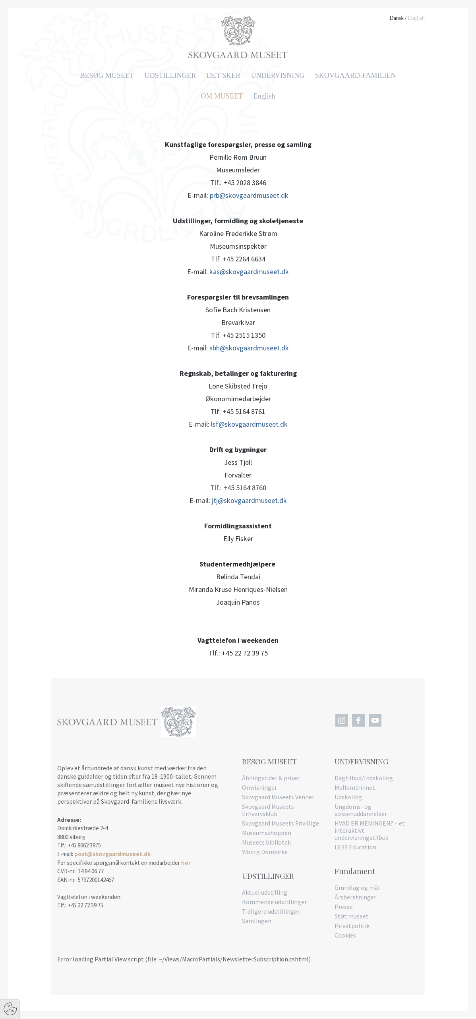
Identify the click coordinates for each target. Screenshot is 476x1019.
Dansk (397, 18)
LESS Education (355, 847)
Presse (344, 907)
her (186, 862)
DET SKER (223, 75)
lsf (215, 424)
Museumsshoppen (266, 833)
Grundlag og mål (357, 887)
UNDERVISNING (278, 75)
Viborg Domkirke (265, 852)
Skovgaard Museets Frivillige (280, 823)
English (416, 18)
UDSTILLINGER (170, 75)
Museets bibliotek (266, 842)
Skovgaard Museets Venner (278, 797)
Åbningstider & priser (271, 778)
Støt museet (352, 916)
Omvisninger (259, 787)
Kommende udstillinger (274, 902)
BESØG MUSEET (107, 75)
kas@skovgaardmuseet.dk (249, 271)
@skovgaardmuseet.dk (253, 424)
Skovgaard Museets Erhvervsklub (268, 810)
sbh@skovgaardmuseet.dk (249, 347)
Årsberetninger (355, 897)
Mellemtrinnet (355, 787)
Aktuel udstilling (264, 892)
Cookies (345, 935)
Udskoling (348, 797)
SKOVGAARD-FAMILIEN (355, 75)
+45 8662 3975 (84, 845)
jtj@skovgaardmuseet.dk (249, 500)
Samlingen (256, 921)
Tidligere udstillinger (271, 911)
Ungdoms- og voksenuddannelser (361, 810)
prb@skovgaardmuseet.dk (249, 195)
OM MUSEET (222, 96)
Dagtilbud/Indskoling (364, 778)
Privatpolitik (352, 926)
